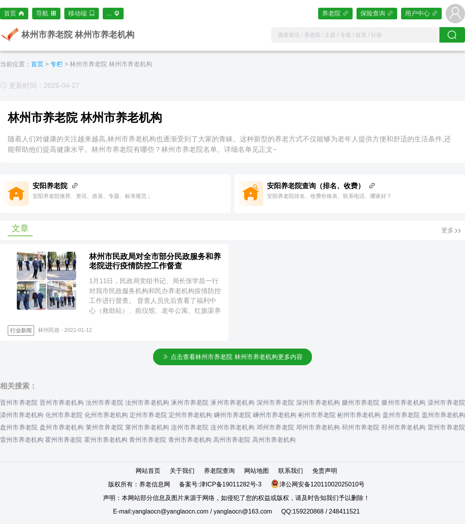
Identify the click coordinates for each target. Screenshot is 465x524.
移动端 (81, 13)
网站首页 (148, 470)
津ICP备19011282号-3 (231, 484)
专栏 (56, 64)
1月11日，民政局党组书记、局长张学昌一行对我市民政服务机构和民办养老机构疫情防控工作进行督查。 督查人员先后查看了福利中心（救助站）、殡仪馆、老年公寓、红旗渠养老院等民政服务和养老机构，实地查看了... (155, 300)
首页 (14, 13)
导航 (46, 13)
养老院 (335, 13)
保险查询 (376, 13)
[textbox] (355, 35)
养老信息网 (154, 484)
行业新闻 (21, 330)
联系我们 (290, 470)
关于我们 (182, 470)
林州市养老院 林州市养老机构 (111, 64)
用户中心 (421, 13)
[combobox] (355, 35)
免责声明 (324, 470)
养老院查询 (219, 470)
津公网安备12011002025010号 (322, 484)
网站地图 (256, 470)
